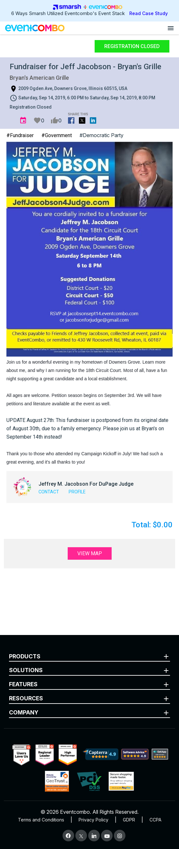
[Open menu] (170, 27)
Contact (48, 491)
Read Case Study (148, 13)
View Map (89, 553)
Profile (77, 491)
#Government (56, 135)
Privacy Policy (93, 819)
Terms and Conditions (41, 819)
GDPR (129, 819)
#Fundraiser (20, 135)
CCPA (155, 819)
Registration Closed (132, 46)
